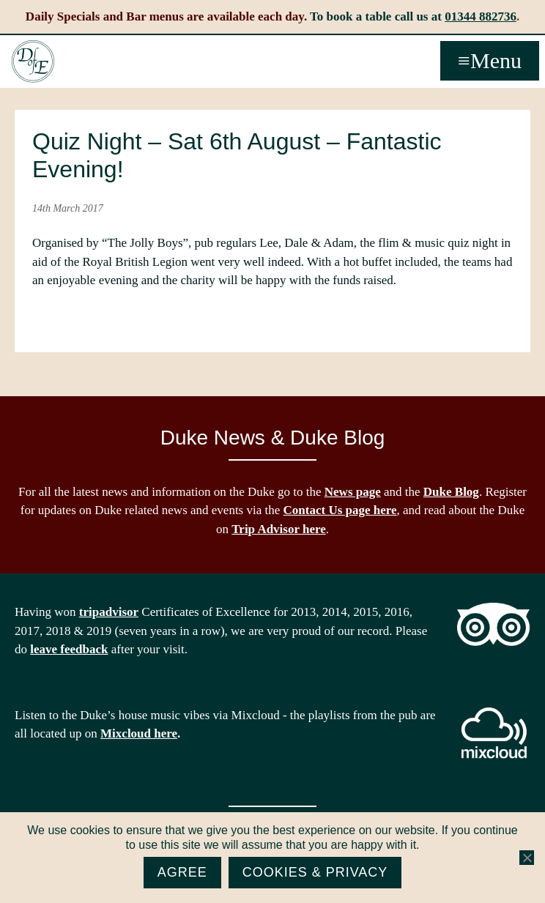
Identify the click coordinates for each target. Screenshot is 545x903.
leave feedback (69, 649)
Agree (182, 872)
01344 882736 (480, 16)
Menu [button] (496, 60)
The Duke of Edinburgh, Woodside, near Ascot (33, 61)
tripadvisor (108, 612)
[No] (526, 857)
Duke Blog (451, 492)
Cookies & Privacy (315, 872)
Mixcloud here (138, 733)
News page (353, 492)
